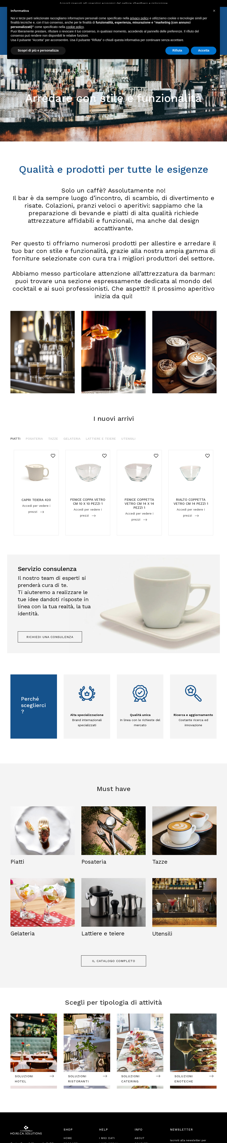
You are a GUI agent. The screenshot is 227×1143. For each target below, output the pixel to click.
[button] (214, 10)
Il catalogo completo (113, 961)
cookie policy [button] (75, 27)
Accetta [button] (203, 50)
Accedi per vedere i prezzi (36, 508)
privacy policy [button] (139, 18)
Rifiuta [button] (177, 50)
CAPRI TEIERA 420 (36, 500)
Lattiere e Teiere (101, 438)
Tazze (53, 438)
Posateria (34, 438)
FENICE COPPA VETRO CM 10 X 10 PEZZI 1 (88, 502)
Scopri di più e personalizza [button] (38, 50)
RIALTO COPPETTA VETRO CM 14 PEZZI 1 (190, 502)
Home (68, 1138)
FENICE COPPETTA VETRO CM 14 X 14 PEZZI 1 (139, 504)
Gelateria (71, 438)
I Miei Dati (107, 1138)
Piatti (15, 438)
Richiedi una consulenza (49, 637)
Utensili (128, 438)
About (140, 1138)
